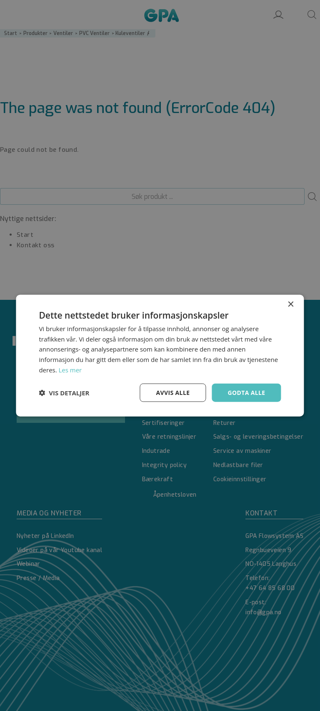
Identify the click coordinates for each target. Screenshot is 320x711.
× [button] (291, 304)
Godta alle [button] (246, 392)
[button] (64, 393)
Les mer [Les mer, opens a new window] (70, 369)
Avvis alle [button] (173, 392)
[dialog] (160, 355)
